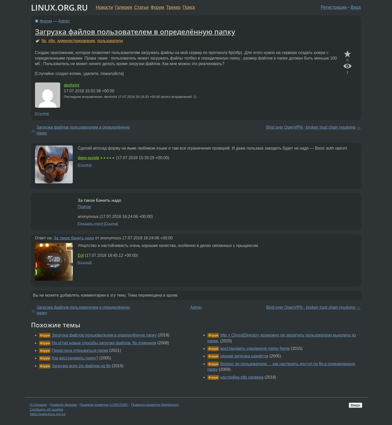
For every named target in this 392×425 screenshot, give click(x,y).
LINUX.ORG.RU (59, 7)
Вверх (355, 405)
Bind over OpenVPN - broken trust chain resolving (310, 127)
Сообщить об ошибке (46, 409)
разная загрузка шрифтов (244, 356)
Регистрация (334, 7)
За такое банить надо (74, 238)
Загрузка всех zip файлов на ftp (81, 366)
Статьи (141, 7)
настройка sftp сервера (242, 377)
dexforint (71, 85)
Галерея (123, 7)
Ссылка (42, 114)
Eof (81, 255)
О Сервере (38, 405)
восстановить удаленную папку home (255, 348)
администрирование (76, 41)
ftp (44, 41)
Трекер (173, 7)
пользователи (110, 41)
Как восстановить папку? (75, 358)
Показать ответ (90, 223)
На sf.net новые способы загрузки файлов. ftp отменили (104, 343)
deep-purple (88, 158)
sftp (51, 41)
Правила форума (63, 405)
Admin (63, 21)
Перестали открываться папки (80, 350)
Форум (157, 7)
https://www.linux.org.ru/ (47, 414)
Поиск (189, 7)
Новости (104, 7)
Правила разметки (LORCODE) (104, 405)
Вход (356, 7)
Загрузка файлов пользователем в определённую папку (135, 31)
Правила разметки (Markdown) (155, 405)
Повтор (84, 207)
